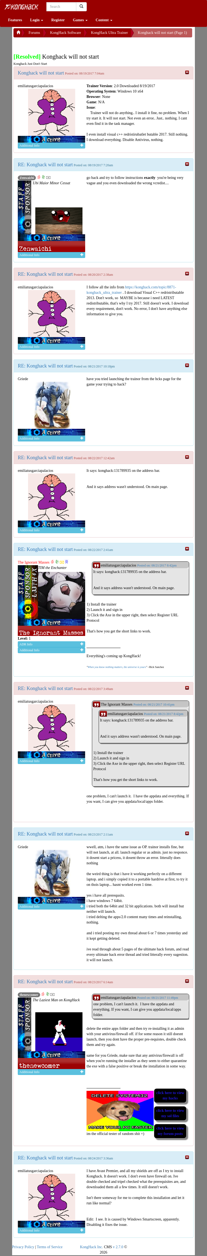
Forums (34, 33)
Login (36, 20)
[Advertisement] (56, 44)
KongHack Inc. (91, 1247)
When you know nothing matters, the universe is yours (117, 667)
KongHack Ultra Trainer (109, 33)
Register (58, 20)
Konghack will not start (41, 73)
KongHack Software (65, 33)
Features (15, 20)
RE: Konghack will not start (45, 164)
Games (80, 20)
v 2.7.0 (118, 1247)
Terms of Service (50, 1247)
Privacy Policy (23, 1247)
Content (104, 20)
